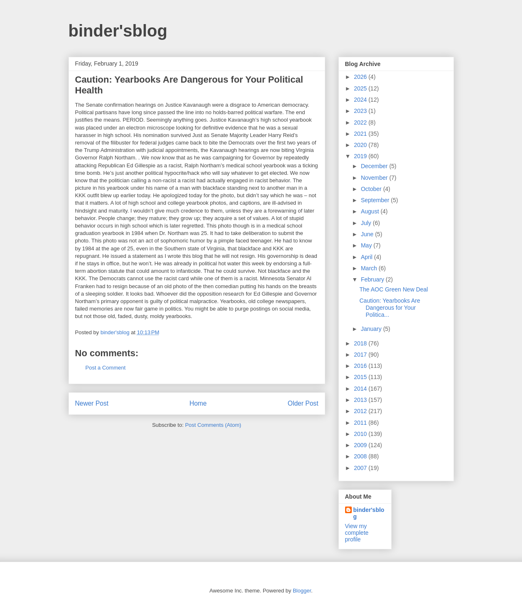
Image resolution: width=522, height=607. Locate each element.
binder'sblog (118, 31)
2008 (361, 456)
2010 (361, 434)
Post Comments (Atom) (213, 425)
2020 (361, 145)
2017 (361, 354)
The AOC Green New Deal (393, 289)
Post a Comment (106, 368)
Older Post (303, 403)
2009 (361, 445)
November (375, 177)
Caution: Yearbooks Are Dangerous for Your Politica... (389, 307)
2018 (361, 343)
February (373, 279)
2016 (361, 365)
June (368, 234)
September (376, 200)
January (372, 329)
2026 (361, 76)
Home (198, 403)
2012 (361, 411)
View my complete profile (357, 533)
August (370, 211)
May (367, 245)
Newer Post (92, 403)
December (375, 166)
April (367, 257)
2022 (361, 122)
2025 (361, 88)
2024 (361, 99)
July (367, 223)
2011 (361, 422)
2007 (361, 468)
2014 (361, 388)
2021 (361, 133)
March (370, 268)
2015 (361, 377)
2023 (361, 111)
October (372, 189)
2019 (361, 156)
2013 (361, 400)
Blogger (302, 590)
